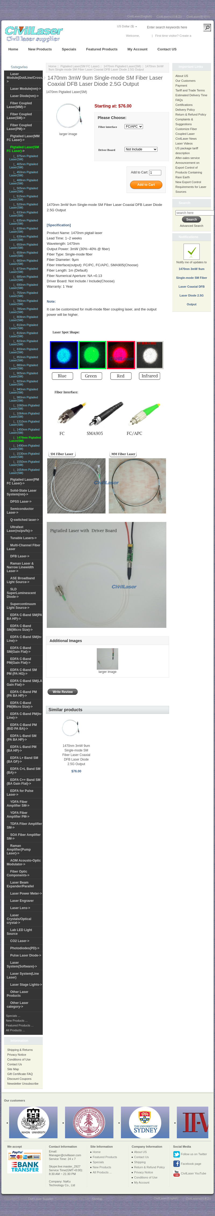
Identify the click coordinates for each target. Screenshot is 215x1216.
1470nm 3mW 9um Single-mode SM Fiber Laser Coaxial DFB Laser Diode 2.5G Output (76, 755)
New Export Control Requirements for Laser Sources (190, 186)
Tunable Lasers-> (23, 538)
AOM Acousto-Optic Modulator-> (24, 862)
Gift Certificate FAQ (20, 1074)
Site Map (13, 1069)
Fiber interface (107, 127)
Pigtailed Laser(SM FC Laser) (79, 66)
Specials (69, 49)
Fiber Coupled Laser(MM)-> (19, 105)
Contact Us (14, 1064)
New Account (201, 35)
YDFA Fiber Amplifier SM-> (18, 803)
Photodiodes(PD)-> (24, 948)
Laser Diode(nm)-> (24, 96)
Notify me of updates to (191, 278)
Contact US (167, 49)
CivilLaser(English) (139, 16)
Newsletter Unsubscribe (22, 1083)
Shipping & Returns (20, 1049)
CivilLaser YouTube (189, 1173)
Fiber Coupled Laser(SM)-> (19, 116)
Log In (145, 35)
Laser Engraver (22, 901)
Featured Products (102, 49)
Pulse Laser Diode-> (25, 955)
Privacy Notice (16, 1054)
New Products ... (17, 1020)
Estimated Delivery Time (191, 95)
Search (184, 203)
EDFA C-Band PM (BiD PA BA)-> (22, 727)
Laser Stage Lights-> (26, 985)
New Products (40, 49)
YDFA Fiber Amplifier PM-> (18, 814)
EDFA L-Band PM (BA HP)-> (22, 748)
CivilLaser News (186, 138)
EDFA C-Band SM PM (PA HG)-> (22, 672)
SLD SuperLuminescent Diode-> (21, 593)
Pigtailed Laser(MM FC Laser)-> (23, 138)
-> (23, 149)
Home (13, 49)
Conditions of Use (19, 1059)
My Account (137, 49)
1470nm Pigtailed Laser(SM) (122, 66)
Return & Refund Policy (190, 114)
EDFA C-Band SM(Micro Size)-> (20, 628)
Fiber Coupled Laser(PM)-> (19, 127)
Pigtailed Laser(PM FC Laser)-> (23, 481)
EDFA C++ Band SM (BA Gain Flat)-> (23, 781)
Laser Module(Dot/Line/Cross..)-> (26, 77)
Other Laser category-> (17, 1005)
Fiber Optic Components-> (18, 873)
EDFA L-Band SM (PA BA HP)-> (22, 738)
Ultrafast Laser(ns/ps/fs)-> (20, 529)
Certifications (184, 104)
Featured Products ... (20, 1025)
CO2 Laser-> (19, 941)
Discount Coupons (19, 1078)
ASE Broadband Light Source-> (21, 580)
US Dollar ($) (125, 26)
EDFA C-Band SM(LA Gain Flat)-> (24, 683)
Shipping (140, 1162)
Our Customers (185, 80)
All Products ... (15, 1030)
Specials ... (13, 1015)
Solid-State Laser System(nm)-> (22, 492)
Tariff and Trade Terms (190, 90)
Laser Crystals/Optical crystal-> (19, 919)
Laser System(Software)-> (22, 964)
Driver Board (106, 149)
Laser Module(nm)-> (25, 89)
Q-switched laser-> (24, 520)
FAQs (179, 100)
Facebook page (187, 1164)
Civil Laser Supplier (40, 1198)
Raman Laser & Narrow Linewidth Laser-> (20, 567)
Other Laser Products (17, 994)
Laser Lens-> (20, 908)
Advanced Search (191, 225)
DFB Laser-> (19, 556)
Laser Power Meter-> (26, 893)
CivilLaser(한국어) (198, 16)
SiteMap (97, 1198)
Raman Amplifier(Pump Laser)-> (19, 849)
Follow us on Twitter (190, 1154)
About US (181, 75)
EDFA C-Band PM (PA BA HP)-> (22, 694)
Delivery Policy (185, 109)
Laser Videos (184, 143)
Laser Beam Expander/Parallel (20, 884)
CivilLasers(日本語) (169, 16)
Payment (181, 85)
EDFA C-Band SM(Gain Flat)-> (19, 650)
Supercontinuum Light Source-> (21, 606)
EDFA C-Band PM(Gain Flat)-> (19, 661)
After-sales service (187, 158)
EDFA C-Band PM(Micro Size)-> (20, 705)
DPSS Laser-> (20, 501)
